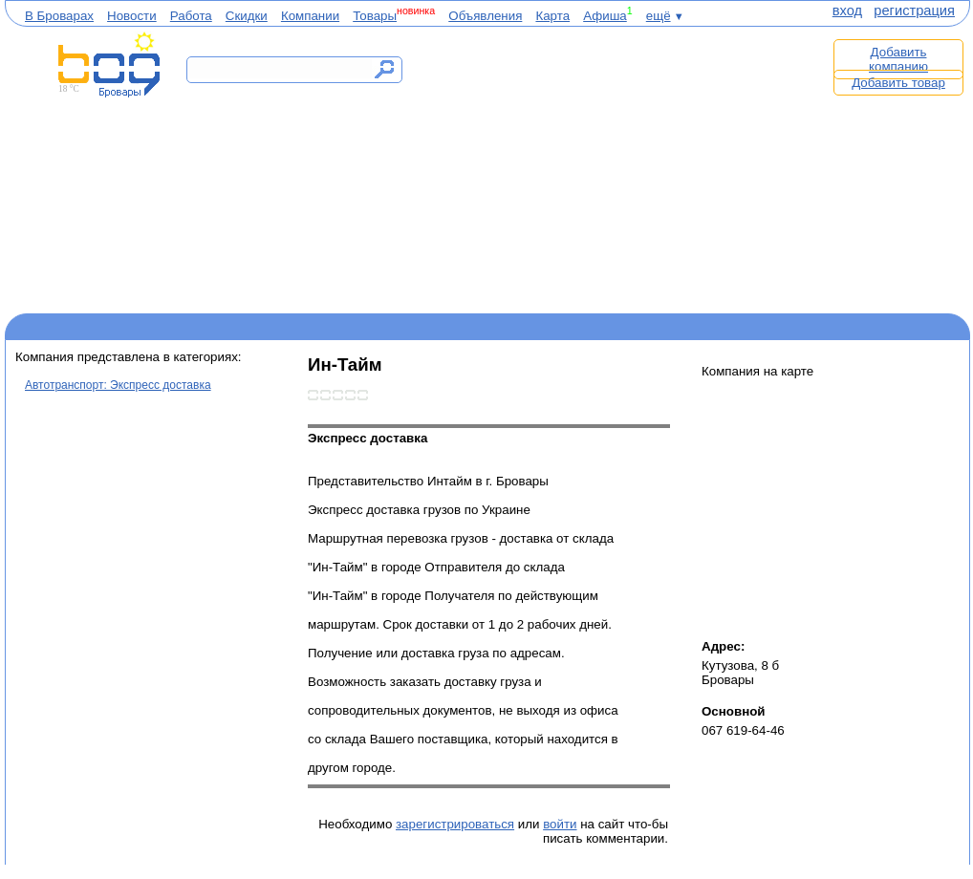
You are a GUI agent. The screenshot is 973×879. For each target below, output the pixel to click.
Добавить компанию (898, 59)
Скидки (247, 16)
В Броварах (59, 16)
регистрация (914, 10)
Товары (375, 16)
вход (847, 10)
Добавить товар (898, 82)
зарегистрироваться (455, 824)
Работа (191, 16)
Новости (132, 16)
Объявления (485, 16)
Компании (310, 16)
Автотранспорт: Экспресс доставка (118, 385)
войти (559, 824)
